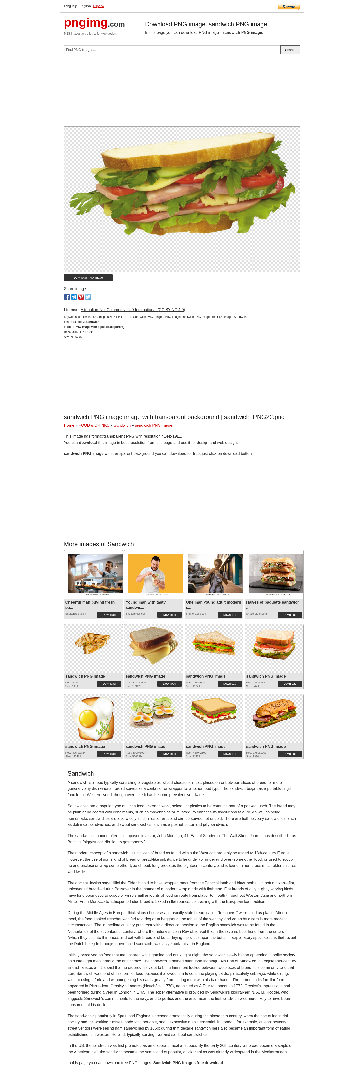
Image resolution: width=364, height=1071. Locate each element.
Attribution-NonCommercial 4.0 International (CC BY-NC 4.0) (133, 310)
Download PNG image (88, 277)
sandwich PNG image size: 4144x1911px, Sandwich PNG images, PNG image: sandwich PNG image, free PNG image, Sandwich (162, 317)
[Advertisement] (182, 92)
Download (109, 615)
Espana (98, 6)
